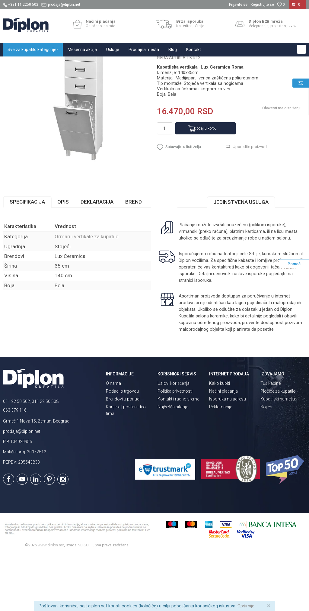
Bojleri (266, 463)
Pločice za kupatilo (278, 447)
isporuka (202, 336)
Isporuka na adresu (227, 455)
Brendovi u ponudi (123, 455)
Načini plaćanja (223, 447)
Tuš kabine (270, 439)
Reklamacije (220, 463)
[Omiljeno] (281, 4)
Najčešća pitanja (173, 463)
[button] (301, 49)
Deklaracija (97, 258)
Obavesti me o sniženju (281, 164)
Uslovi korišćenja (174, 439)
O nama (113, 439)
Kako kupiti (219, 439)
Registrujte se (262, 4)
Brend (133, 258)
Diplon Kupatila (16, 63)
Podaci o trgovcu (122, 447)
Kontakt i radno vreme (178, 455)
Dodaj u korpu (205, 185)
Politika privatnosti (175, 447)
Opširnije (245, 606)
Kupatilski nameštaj (82, 63)
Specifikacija (27, 258)
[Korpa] (297, 7)
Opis (63, 258)
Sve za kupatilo (47, 63)
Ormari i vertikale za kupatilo (128, 63)
